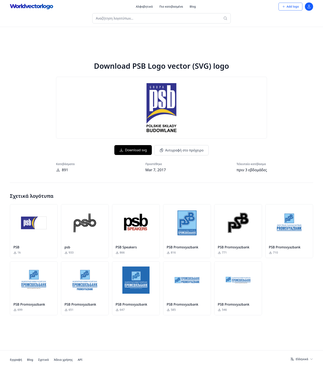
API (80, 360)
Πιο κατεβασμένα (171, 6)
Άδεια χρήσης (63, 360)
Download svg (133, 150)
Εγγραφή (16, 360)
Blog (193, 6)
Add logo (290, 6)
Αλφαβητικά (144, 6)
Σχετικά (43, 360)
